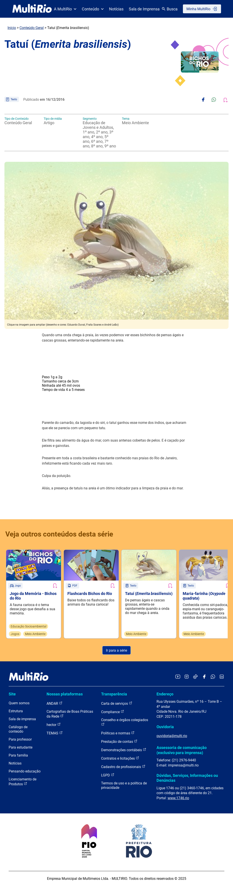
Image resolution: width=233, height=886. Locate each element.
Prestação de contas (119, 741)
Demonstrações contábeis (123, 749)
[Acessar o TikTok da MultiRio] (195, 677)
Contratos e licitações (120, 758)
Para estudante (20, 747)
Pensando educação (25, 771)
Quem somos (19, 703)
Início (12, 28)
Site (12, 694)
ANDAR (55, 703)
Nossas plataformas (65, 694)
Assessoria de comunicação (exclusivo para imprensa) (182, 750)
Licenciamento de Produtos (22, 781)
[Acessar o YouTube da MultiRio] (177, 677)
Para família (18, 755)
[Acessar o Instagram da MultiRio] (186, 677)
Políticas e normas (118, 733)
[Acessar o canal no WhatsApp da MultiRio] (213, 677)
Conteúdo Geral (32, 28)
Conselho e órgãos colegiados (124, 722)
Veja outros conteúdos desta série (59, 534)
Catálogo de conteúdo (18, 729)
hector (54, 724)
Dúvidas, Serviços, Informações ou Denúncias (187, 778)
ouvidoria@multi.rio (172, 736)
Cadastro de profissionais (123, 766)
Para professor (20, 739)
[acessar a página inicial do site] (32, 9)
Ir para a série (116, 650)
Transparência (114, 694)
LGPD (107, 775)
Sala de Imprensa (144, 9)
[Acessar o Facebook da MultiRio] (204, 677)
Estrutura (16, 711)
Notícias (116, 9)
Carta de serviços (116, 703)
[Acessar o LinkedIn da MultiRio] (221, 677)
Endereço (165, 694)
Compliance (112, 711)
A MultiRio (65, 9)
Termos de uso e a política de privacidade (124, 785)
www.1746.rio (178, 798)
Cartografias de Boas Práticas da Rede (70, 713)
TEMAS (55, 733)
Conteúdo (93, 9)
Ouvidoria (165, 726)
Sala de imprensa (22, 719)
